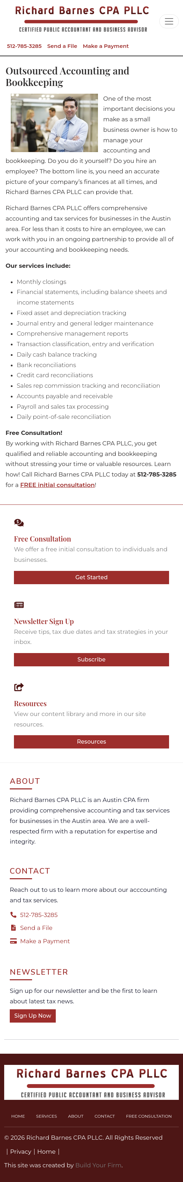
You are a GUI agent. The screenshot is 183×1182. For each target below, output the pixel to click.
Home (18, 1116)
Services (46, 1116)
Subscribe (91, 659)
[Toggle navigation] (169, 21)
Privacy (20, 1152)
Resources (91, 741)
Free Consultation (148, 1116)
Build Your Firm (98, 1165)
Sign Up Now (32, 1015)
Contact (104, 1116)
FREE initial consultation (57, 484)
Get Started (91, 577)
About (75, 1116)
